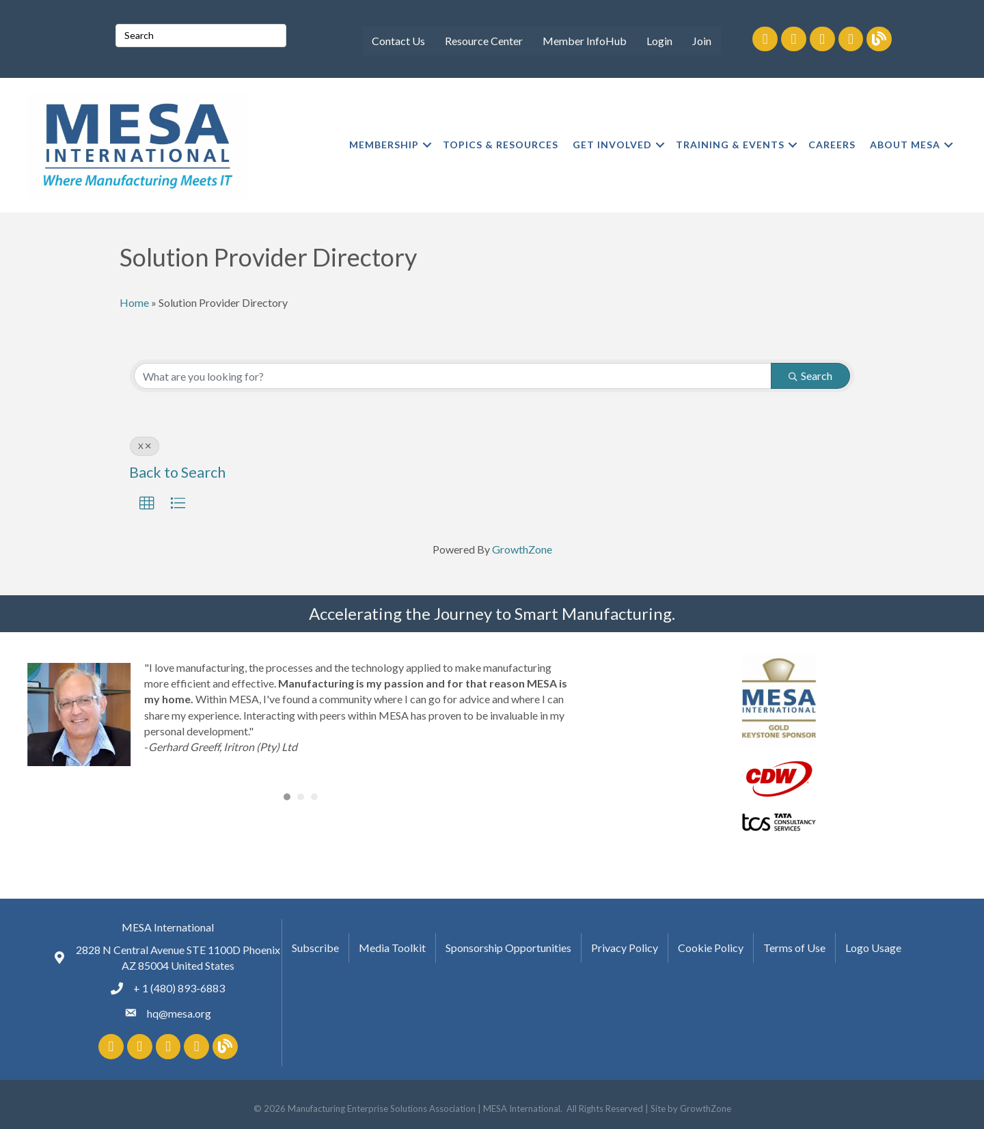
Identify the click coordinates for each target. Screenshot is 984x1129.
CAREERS (832, 144)
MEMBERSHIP (384, 144)
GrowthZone (522, 549)
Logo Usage (873, 947)
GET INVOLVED (612, 144)
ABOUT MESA (905, 144)
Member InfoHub (585, 40)
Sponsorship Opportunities (508, 947)
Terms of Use (794, 947)
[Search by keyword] (452, 376)
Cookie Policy (710, 947)
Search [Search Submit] (810, 375)
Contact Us (398, 40)
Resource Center (484, 40)
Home (134, 302)
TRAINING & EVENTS (730, 144)
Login (659, 40)
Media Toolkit (392, 947)
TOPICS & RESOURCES (500, 144)
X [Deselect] (144, 446)
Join (701, 40)
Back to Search (177, 472)
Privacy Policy (624, 947)
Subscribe (315, 947)
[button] (147, 503)
